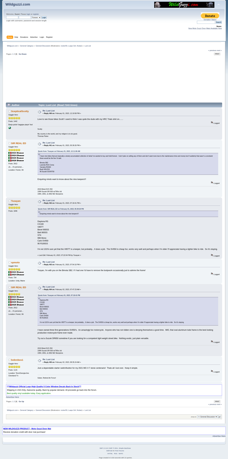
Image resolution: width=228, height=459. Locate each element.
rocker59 (64, 46)
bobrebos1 (17, 360)
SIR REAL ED (18, 143)
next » (219, 50)
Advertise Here (12, 397)
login (28, 14)
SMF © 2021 (113, 448)
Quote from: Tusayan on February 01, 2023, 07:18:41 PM (59, 295)
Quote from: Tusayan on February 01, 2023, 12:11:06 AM (59, 151)
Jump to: (194, 417)
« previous (212, 50)
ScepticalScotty (20, 111)
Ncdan (79, 46)
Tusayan (16, 201)
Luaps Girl (72, 46)
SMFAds (109, 451)
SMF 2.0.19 (104, 448)
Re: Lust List (49, 111)
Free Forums (119, 451)
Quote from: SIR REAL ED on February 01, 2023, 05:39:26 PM (61, 209)
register (36, 14)
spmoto (15, 262)
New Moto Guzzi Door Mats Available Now (205, 28)
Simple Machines (125, 448)
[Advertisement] (114, 80)
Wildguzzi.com (17, 4)
